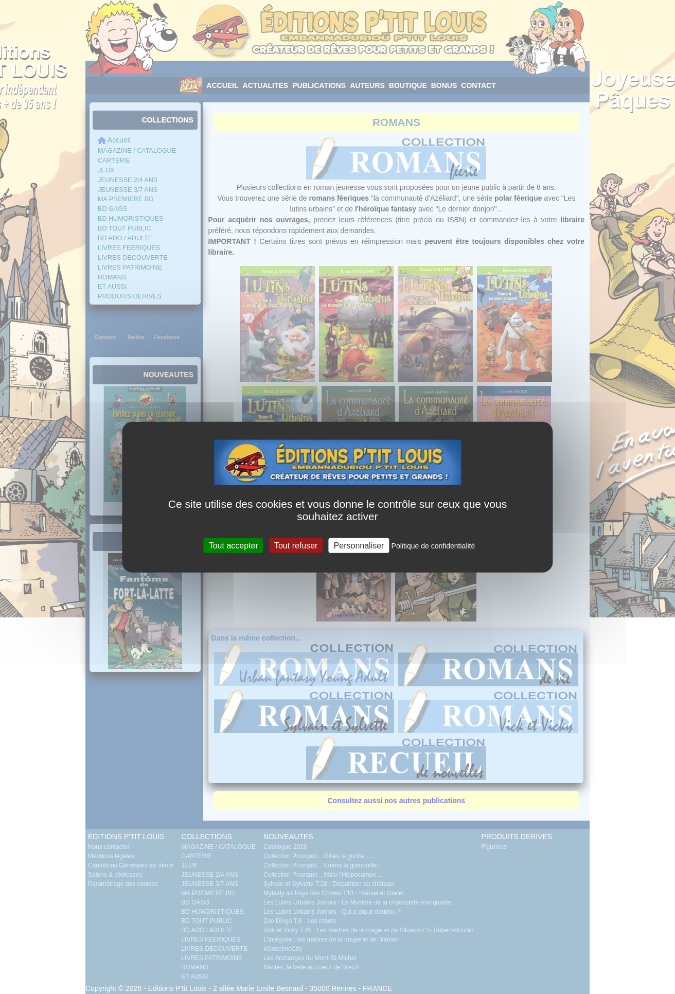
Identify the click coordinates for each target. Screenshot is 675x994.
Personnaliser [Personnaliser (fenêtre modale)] (359, 545)
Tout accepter (233, 545)
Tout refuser (295, 545)
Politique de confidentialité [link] (433, 545)
